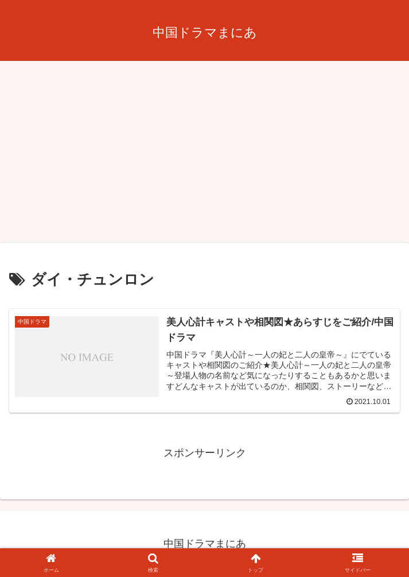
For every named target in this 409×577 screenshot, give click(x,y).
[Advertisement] (204, 155)
